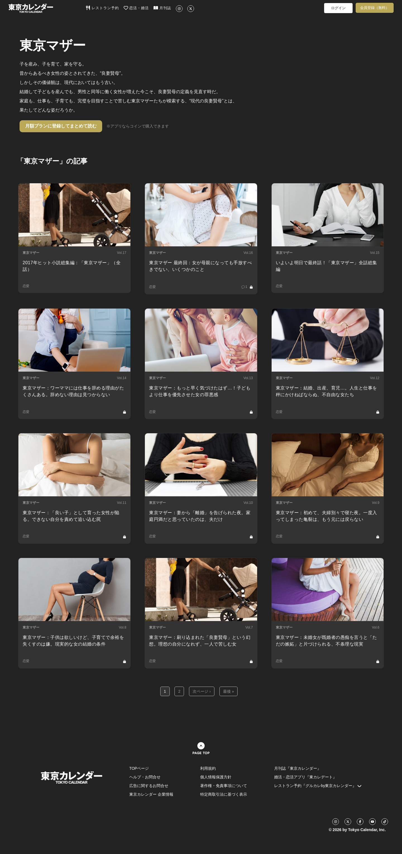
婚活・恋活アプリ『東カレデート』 (305, 777)
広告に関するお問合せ (148, 786)
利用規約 (208, 768)
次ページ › (202, 691)
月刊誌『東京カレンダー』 (297, 768)
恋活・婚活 (136, 8)
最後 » (228, 691)
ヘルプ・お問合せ (145, 777)
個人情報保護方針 (215, 777)
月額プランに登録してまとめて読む (61, 126)
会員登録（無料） (374, 8)
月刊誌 (162, 8)
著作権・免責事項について (223, 786)
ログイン (338, 8)
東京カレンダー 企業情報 (151, 794)
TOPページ (139, 768)
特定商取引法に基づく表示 (223, 794)
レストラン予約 (102, 8)
